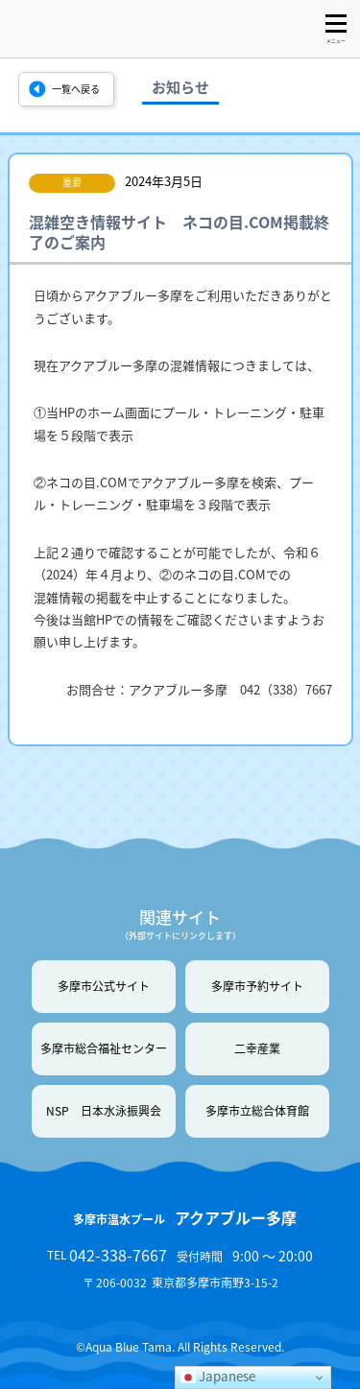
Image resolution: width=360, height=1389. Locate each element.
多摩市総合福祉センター (103, 1048)
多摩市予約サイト (257, 986)
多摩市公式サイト (104, 986)
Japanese (217, 1376)
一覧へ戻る (76, 89)
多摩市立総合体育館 (257, 1110)
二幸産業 (257, 1048)
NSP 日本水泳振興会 (103, 1110)
